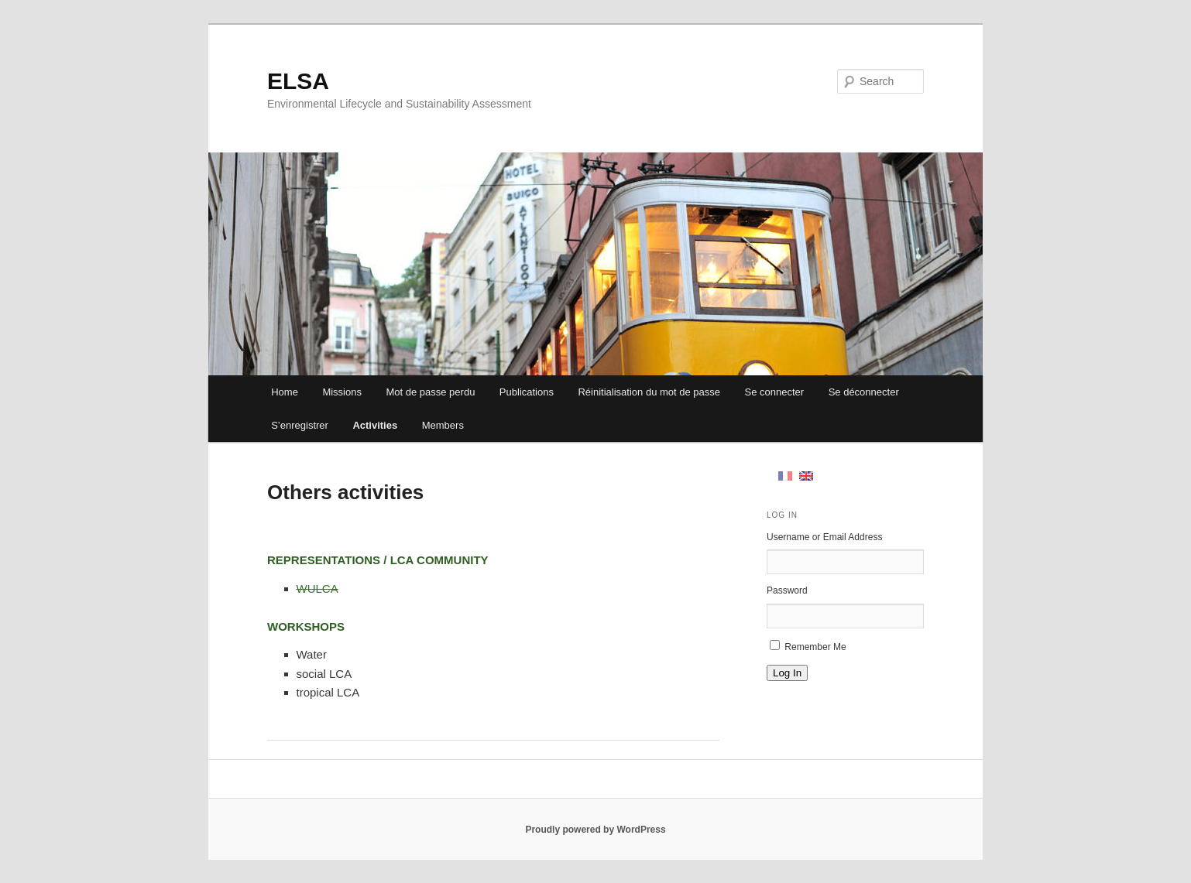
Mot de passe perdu (430, 392)
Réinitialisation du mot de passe (649, 392)
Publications (526, 392)
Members (443, 425)
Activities (374, 425)
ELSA (298, 81)
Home (284, 392)
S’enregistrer (299, 425)
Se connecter (775, 392)
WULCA (317, 588)
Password (787, 590)
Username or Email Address (824, 537)
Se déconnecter (864, 392)
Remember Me (815, 647)
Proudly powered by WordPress (595, 829)
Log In (787, 673)
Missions (342, 392)
